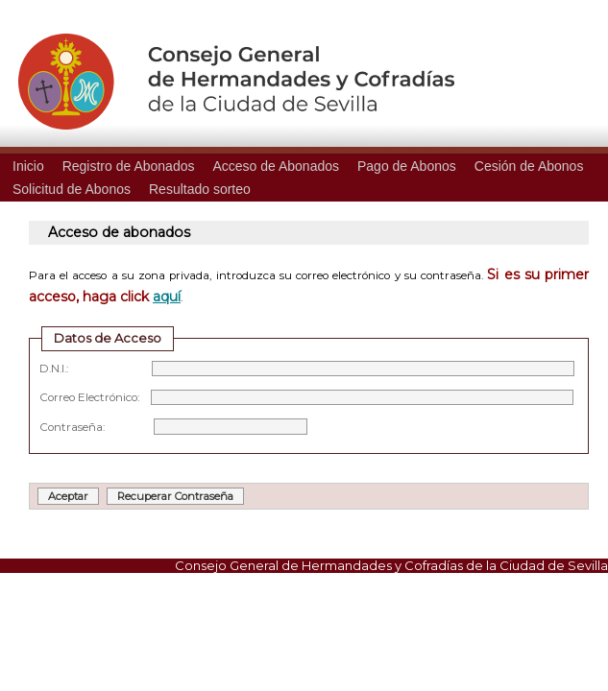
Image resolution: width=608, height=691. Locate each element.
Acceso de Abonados (275, 166)
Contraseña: (173, 427)
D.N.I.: (306, 368)
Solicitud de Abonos (71, 189)
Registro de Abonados (128, 166)
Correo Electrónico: (306, 397)
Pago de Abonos (406, 166)
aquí (167, 296)
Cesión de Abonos (529, 166)
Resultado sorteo (200, 189)
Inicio (28, 166)
